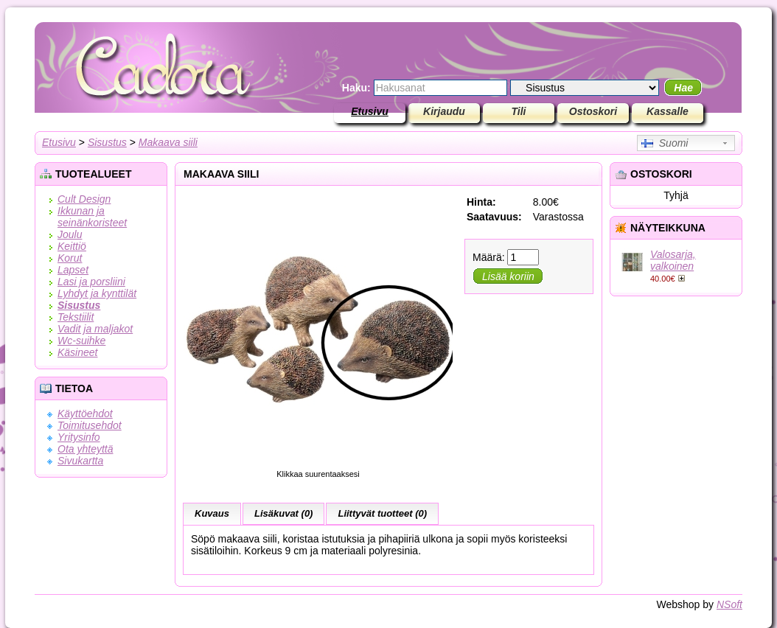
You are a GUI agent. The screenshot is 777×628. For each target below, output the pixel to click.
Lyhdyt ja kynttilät (97, 293)
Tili (519, 111)
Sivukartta (80, 461)
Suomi (664, 143)
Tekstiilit (76, 317)
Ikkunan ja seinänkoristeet (92, 216)
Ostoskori (593, 111)
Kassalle (668, 111)
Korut (70, 258)
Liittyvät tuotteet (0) (382, 513)
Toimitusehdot (90, 425)
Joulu (70, 234)
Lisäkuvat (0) (283, 513)
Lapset (73, 270)
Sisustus (107, 142)
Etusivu (369, 111)
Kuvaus (212, 513)
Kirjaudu (444, 111)
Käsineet (77, 352)
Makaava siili (168, 142)
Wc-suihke (81, 340)
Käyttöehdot (85, 413)
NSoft (729, 604)
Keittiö (72, 246)
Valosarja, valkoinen (673, 260)
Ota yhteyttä (85, 449)
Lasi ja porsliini (91, 281)
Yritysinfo (79, 437)
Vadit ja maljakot (95, 329)
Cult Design (84, 199)
